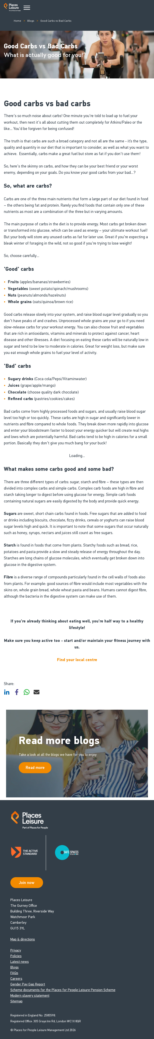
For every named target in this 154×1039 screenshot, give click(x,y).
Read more (35, 767)
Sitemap (16, 1001)
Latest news (19, 961)
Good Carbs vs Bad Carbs (55, 20)
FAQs (14, 973)
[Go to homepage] (12, 8)
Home (17, 20)
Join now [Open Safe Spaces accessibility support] (26, 882)
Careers (16, 978)
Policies (16, 956)
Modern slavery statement (29, 995)
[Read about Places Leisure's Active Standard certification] (28, 852)
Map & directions (22, 939)
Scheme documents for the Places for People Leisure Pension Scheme (62, 990)
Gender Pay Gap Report (27, 984)
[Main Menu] (27, 8)
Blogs (30, 20)
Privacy (15, 950)
